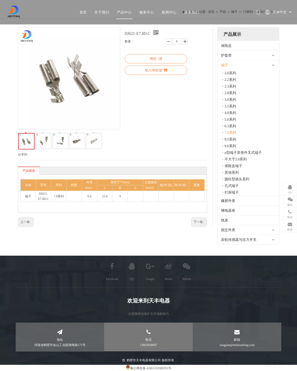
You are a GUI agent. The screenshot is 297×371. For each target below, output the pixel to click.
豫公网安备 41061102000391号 (150, 368)
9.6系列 (230, 146)
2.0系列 (230, 73)
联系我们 (191, 12)
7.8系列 (230, 133)
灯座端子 (232, 192)
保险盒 (226, 46)
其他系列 (232, 172)
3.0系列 (230, 99)
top (287, 352)
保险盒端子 (233, 166)
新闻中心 (169, 12)
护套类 (226, 55)
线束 (224, 220)
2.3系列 (230, 86)
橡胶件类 (228, 201)
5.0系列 (230, 119)
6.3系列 (230, 126)
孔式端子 (232, 186)
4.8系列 (230, 113)
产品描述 (29, 170)
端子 (224, 65)
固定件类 (228, 230)
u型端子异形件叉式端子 (243, 152)
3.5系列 (230, 106)
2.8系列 (230, 93)
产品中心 (124, 12)
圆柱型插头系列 (237, 179)
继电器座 (228, 210)
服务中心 (146, 12)
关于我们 (101, 12)
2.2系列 (230, 80)
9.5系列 (230, 139)
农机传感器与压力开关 (238, 240)
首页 (83, 12)
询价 (155, 59)
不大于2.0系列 (236, 159)
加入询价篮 (156, 70)
